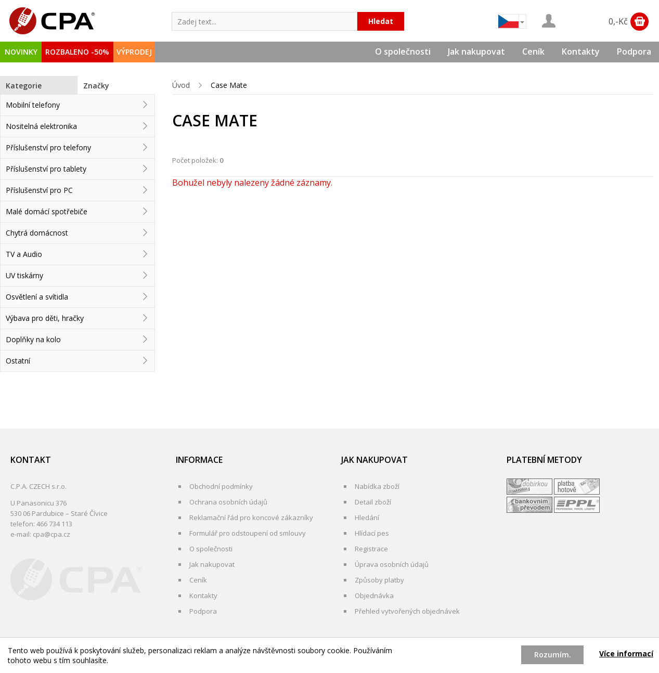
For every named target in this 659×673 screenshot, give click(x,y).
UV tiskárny (24, 275)
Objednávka (374, 595)
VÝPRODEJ (134, 52)
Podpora (634, 51)
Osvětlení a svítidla (37, 297)
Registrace (371, 549)
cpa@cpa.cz (51, 534)
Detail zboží (373, 502)
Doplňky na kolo (33, 339)
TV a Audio (24, 254)
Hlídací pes (372, 533)
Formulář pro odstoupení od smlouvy (247, 533)
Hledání (367, 517)
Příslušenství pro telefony (48, 147)
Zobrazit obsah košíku (639, 21)
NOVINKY (21, 52)
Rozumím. (552, 654)
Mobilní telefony (33, 105)
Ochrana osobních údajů (228, 502)
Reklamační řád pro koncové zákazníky (251, 517)
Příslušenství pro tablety (46, 169)
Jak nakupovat (476, 51)
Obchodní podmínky (221, 486)
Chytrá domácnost (37, 233)
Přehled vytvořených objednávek (407, 611)
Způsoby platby (379, 580)
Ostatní (18, 361)
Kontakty (581, 51)
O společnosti (403, 51)
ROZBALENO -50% (77, 52)
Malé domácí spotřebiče (46, 211)
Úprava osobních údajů (392, 564)
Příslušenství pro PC (39, 190)
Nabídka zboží (377, 486)
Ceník (533, 51)
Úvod (181, 85)
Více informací (626, 653)
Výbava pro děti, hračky (45, 318)
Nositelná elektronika (41, 126)
